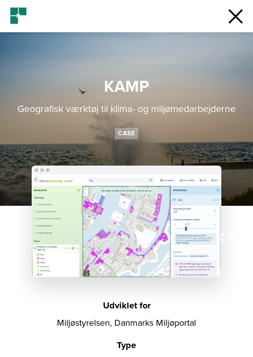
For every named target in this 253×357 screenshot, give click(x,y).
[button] (235, 16)
